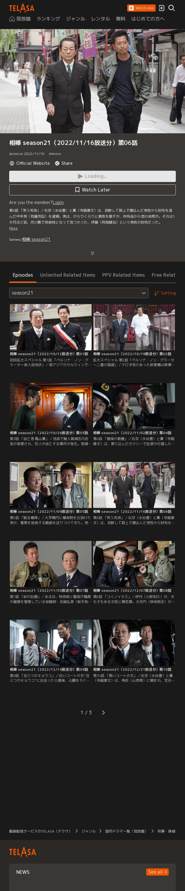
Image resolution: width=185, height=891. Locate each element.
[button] (141, 8)
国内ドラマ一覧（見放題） (126, 831)
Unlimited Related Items (67, 275)
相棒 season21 (36, 239)
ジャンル (89, 831)
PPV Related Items (123, 275)
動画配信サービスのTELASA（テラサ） (40, 831)
